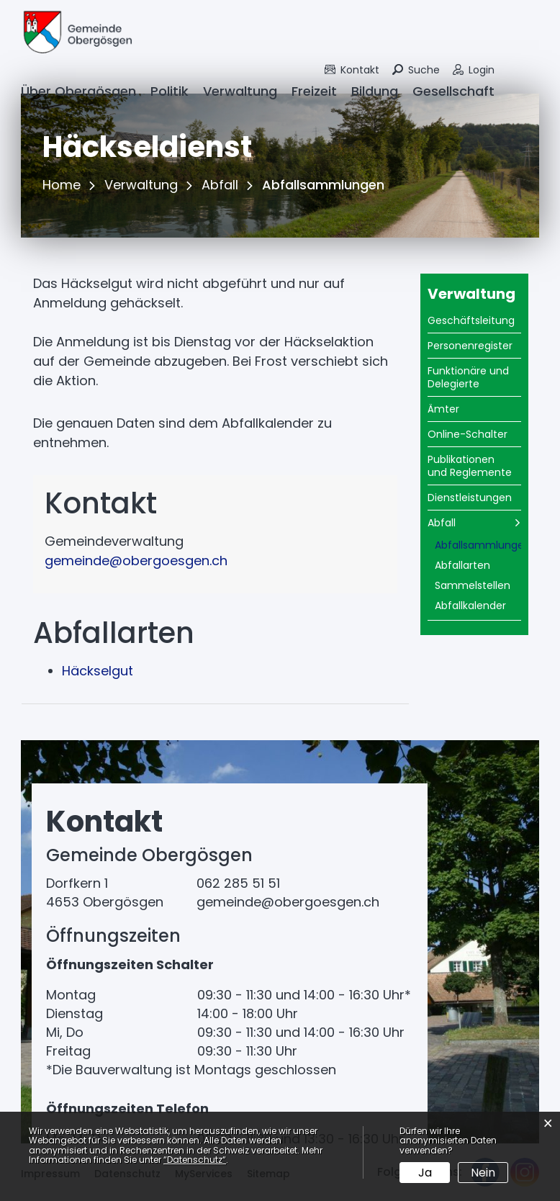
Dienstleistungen (470, 497)
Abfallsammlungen (478, 546)
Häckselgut (97, 671)
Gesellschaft (453, 91)
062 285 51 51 (238, 883)
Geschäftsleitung (471, 320)
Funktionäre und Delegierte (468, 377)
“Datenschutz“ (194, 1159)
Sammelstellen (472, 585)
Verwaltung (240, 91)
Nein (483, 1172)
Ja (425, 1172)
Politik (169, 91)
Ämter (443, 409)
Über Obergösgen (78, 91)
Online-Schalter (467, 434)
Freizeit (314, 91)
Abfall (442, 523)
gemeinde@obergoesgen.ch (136, 561)
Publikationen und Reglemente (470, 466)
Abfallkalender (470, 605)
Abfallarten (462, 565)
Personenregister (470, 345)
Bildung (374, 91)
